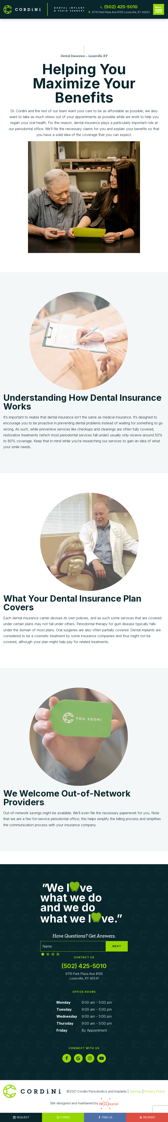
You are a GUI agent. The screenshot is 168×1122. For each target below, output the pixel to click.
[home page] (44, 9)
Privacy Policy (154, 1091)
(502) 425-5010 (119, 6)
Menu (158, 9)
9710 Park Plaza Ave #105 (84, 976)
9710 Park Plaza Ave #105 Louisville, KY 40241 (119, 12)
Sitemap (136, 1091)
